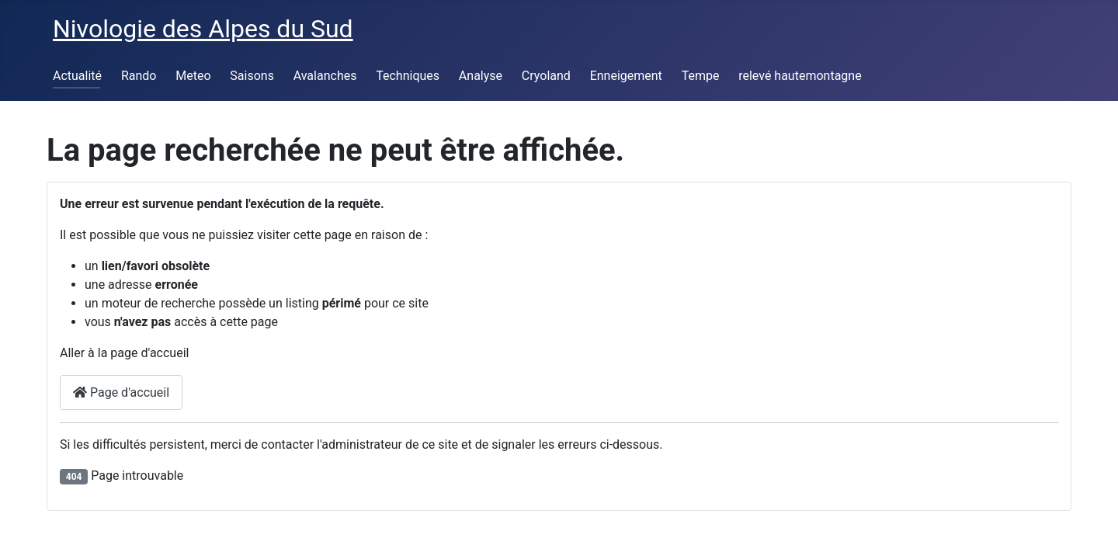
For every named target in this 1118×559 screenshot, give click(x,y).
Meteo (192, 75)
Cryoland (546, 75)
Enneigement (626, 75)
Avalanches (325, 75)
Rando (139, 75)
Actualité (77, 75)
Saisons (252, 75)
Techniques (407, 75)
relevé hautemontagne (799, 75)
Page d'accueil (121, 392)
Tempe (701, 75)
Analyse (480, 75)
